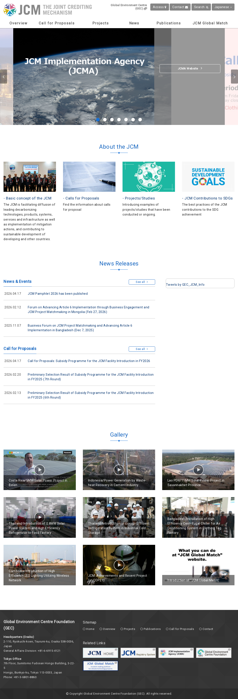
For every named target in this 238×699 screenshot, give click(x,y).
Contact (180, 7)
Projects (100, 23)
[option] (119, 76)
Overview (18, 23)
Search (201, 7)
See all (142, 282)
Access (159, 7)
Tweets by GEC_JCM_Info (185, 284)
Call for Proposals (57, 23)
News (134, 23)
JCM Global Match (210, 23)
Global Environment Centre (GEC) (129, 7)
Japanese (223, 7)
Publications (168, 23)
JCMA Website (190, 68)
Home (90, 629)
